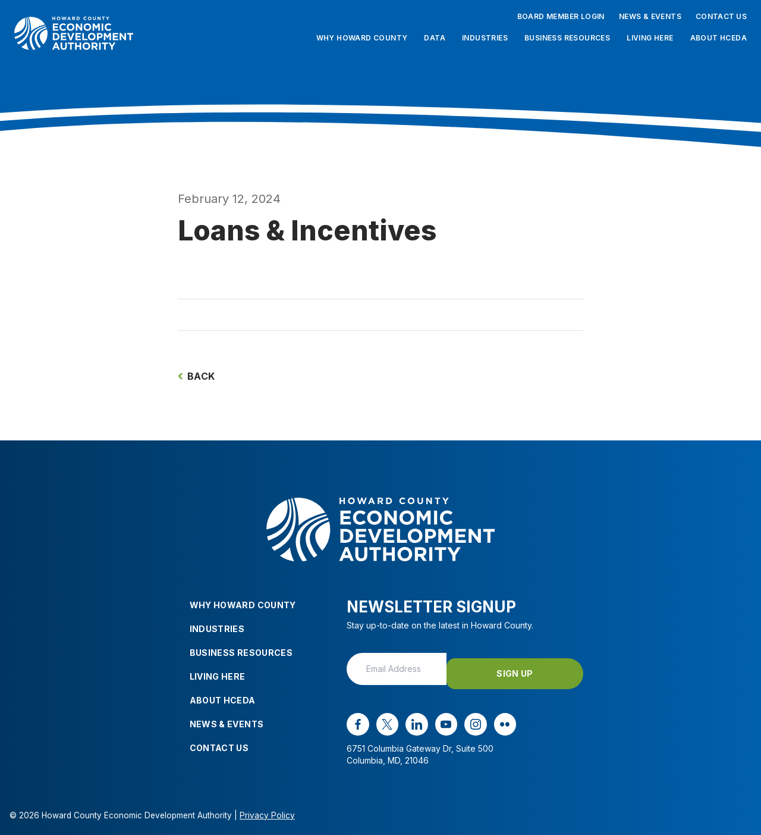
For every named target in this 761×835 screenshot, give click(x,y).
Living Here (650, 37)
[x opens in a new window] (385, 719)
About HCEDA (718, 37)
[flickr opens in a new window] (495, 719)
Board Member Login (561, 16)
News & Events (650, 16)
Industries (485, 37)
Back (196, 376)
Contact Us (721, 16)
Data (434, 37)
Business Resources (567, 37)
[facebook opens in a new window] (357, 719)
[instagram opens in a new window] (467, 719)
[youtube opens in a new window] (439, 719)
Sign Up (534, 668)
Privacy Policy (267, 809)
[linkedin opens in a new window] (412, 719)
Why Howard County (362, 37)
